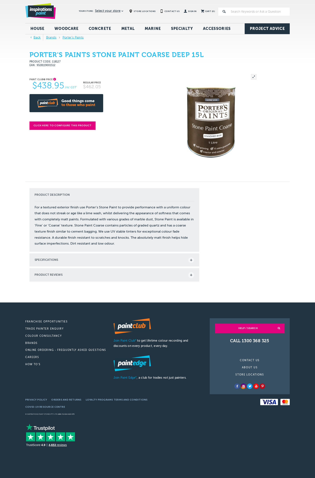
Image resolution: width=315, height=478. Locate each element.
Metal (128, 28)
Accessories (217, 28)
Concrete (100, 28)
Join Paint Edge (125, 377)
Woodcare (67, 28)
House (37, 28)
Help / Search (248, 328)
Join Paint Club (124, 340)
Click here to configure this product (62, 125)
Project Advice (267, 28)
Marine (153, 28)
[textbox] (259, 12)
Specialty (182, 28)
